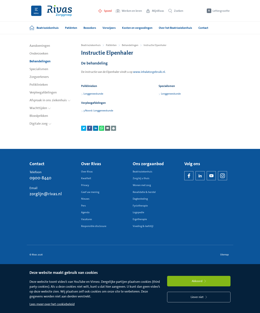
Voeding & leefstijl (143, 226)
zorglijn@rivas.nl (46, 194)
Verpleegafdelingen (43, 92)
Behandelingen (40, 61)
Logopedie (138, 212)
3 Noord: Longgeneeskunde (98, 110)
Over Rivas (87, 171)
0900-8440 (40, 178)
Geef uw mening (90, 192)
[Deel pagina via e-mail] (107, 128)
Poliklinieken (39, 84)
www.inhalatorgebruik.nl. (149, 72)
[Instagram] (222, 175)
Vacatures (86, 219)
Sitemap (224, 254)
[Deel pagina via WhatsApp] (101, 128)
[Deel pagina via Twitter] (83, 128)
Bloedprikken (39, 116)
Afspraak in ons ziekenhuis (50, 100)
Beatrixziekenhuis (91, 45)
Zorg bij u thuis (141, 178)
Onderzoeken (39, 53)
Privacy (85, 185)
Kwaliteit (86, 178)
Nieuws (85, 198)
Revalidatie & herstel (144, 192)
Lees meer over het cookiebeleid (52, 304)
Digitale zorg (40, 123)
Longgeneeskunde (93, 93)
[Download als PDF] (113, 128)
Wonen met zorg (142, 185)
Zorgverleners (39, 77)
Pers (83, 205)
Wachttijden (40, 108)
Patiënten (111, 45)
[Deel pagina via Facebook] (89, 128)
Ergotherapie (140, 219)
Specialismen (39, 69)
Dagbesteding (140, 198)
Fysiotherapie (140, 205)
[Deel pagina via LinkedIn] (95, 128)
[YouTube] (211, 175)
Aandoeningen (40, 45)
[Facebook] (188, 175)
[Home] (59, 11)
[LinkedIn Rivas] (200, 175)
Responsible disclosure (93, 226)
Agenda (85, 212)
